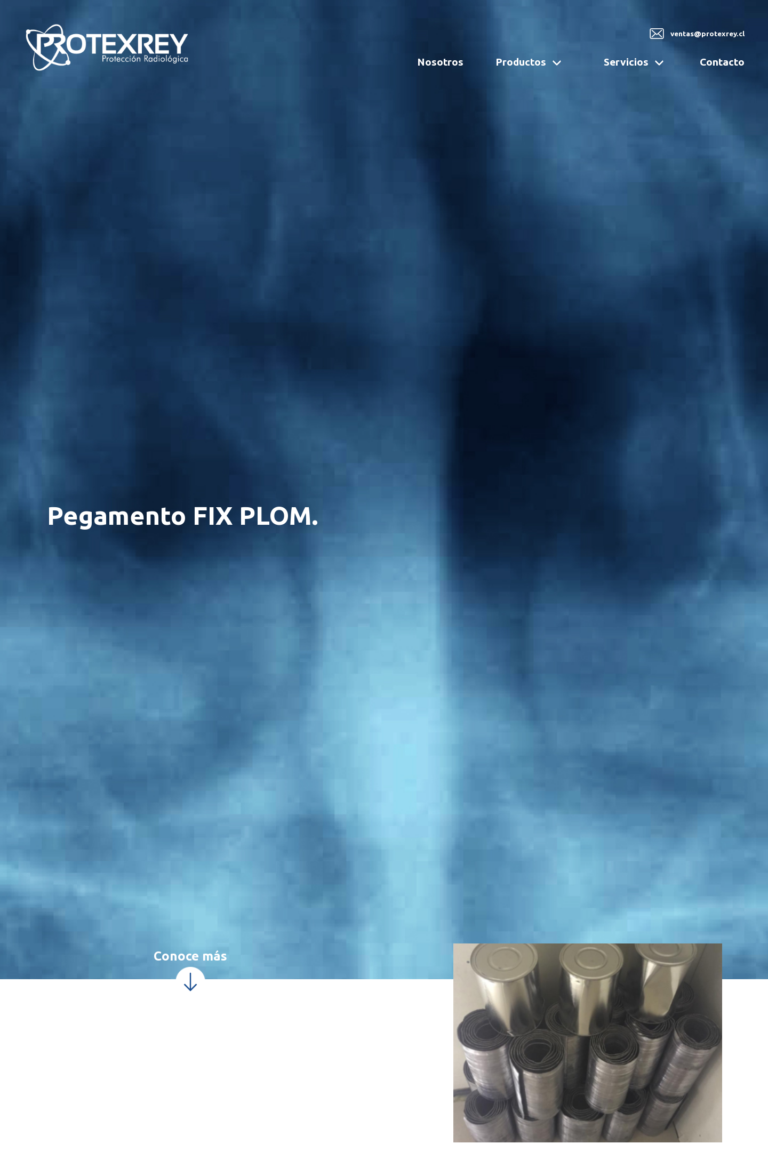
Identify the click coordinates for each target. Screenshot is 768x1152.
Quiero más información (686, 1009)
